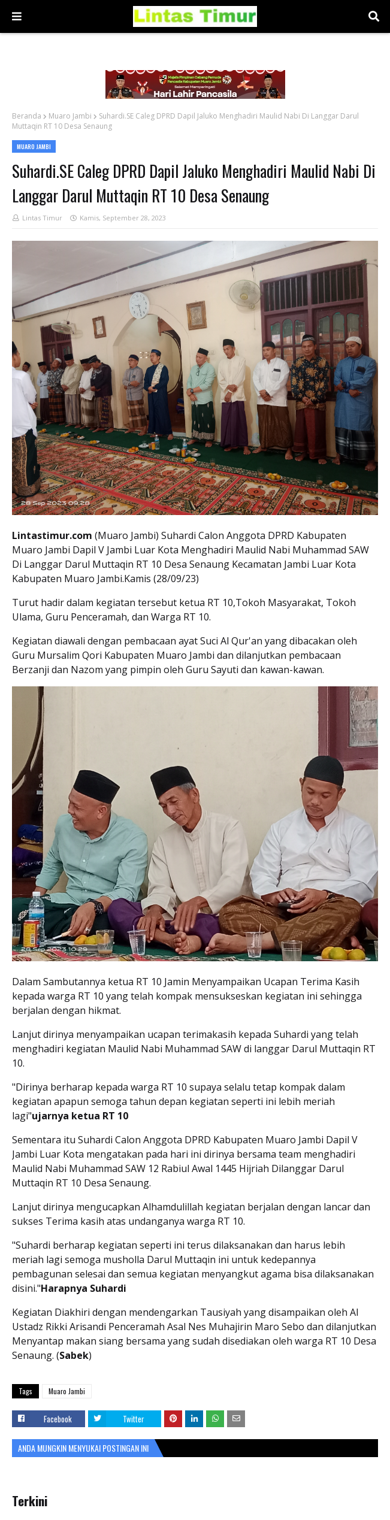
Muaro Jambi (70, 116)
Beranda (26, 116)
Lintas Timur (42, 217)
